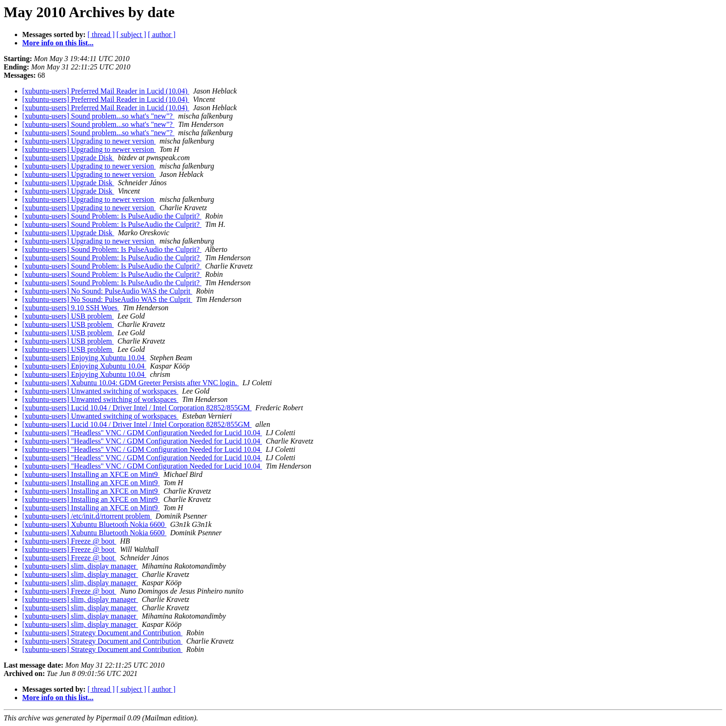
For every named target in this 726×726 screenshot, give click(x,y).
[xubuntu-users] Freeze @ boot (69, 541)
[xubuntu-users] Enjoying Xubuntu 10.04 (84, 358)
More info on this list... (58, 43)
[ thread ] (101, 34)
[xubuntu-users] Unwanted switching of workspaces (100, 391)
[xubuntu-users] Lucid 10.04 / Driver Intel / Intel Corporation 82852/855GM (136, 408)
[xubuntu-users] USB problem (68, 316)
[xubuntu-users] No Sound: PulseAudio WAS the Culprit (107, 291)
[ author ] (162, 34)
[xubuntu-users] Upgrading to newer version (89, 141)
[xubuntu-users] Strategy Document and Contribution (102, 633)
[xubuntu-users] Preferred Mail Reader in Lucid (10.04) (105, 91)
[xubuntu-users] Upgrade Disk (68, 158)
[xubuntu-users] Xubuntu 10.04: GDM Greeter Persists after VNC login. (130, 383)
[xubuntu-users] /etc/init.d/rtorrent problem (87, 516)
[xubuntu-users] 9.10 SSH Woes (70, 308)
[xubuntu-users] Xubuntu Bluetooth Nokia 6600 (94, 524)
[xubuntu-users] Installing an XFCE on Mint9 (91, 474)
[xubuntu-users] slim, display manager (80, 566)
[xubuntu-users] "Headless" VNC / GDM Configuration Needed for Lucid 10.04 (142, 433)
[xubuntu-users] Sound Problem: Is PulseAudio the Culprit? (111, 216)
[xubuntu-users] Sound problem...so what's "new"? (98, 116)
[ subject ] (131, 34)
